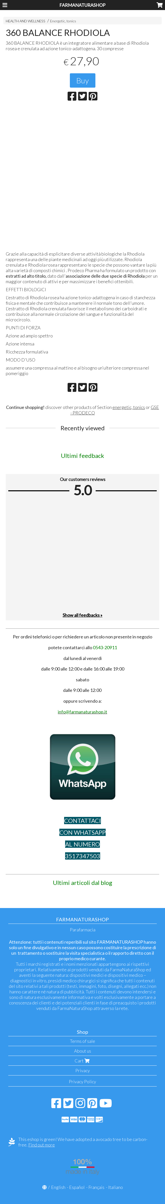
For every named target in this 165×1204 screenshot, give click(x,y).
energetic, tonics (128, 407)
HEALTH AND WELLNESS (25, 21)
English (58, 1187)
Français (96, 1187)
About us (82, 1051)
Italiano (115, 1187)
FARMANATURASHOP (82, 5)
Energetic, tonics (63, 21)
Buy (82, 80)
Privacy (82, 1070)
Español (77, 1187)
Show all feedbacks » (82, 615)
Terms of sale (82, 1041)
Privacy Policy (82, 1081)
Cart (83, 1060)
